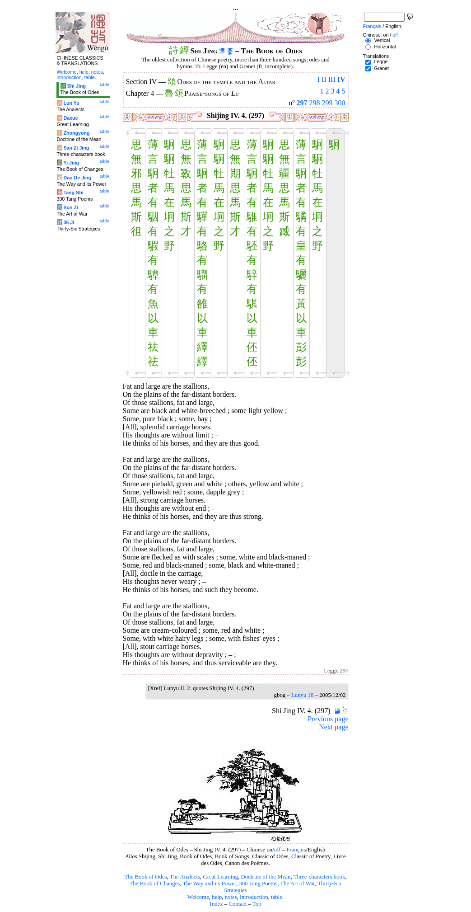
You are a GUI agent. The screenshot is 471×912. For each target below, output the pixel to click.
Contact (238, 904)
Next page (333, 727)
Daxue (70, 118)
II (324, 79)
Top (256, 904)
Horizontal (385, 46)
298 (314, 103)
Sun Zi (70, 207)
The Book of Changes (154, 883)
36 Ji (68, 222)
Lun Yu (71, 103)
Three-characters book (319, 877)
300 (340, 103)
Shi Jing (76, 86)
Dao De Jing (77, 177)
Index (216, 904)
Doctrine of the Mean (266, 877)
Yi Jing (71, 162)
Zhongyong (76, 133)
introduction (254, 897)
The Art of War (297, 883)
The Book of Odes (145, 877)
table (276, 897)
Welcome (198, 897)
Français (296, 849)
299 (327, 103)
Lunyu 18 (302, 695)
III (332, 79)
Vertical (382, 40)
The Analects (185, 877)
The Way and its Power (209, 883)
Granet (381, 68)
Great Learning (220, 877)
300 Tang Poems (258, 883)
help (217, 897)
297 (302, 103)
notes (231, 897)
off (277, 849)
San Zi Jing (76, 147)
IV (341, 79)
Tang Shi (73, 192)
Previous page (328, 719)
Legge (380, 61)
